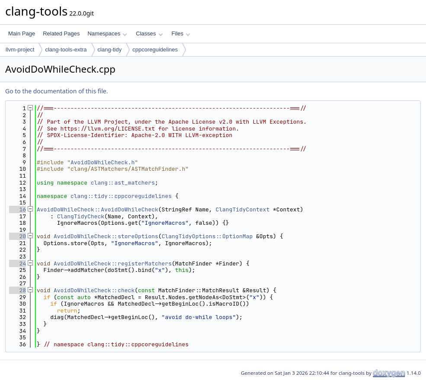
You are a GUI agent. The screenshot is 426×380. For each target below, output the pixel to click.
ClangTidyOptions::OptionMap (207, 236)
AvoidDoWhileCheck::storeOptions (106, 236)
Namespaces (107, 33)
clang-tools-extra (65, 49)
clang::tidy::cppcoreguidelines (121, 196)
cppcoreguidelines (155, 49)
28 (17, 290)
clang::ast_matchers (123, 182)
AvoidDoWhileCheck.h (102, 162)
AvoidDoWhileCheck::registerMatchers (113, 263)
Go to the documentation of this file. (56, 91)
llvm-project (20, 49)
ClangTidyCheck (80, 216)
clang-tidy (110, 49)
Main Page (21, 33)
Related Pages (61, 33)
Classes (149, 33)
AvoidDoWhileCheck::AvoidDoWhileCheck (97, 209)
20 (17, 236)
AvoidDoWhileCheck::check (94, 290)
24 (17, 263)
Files (181, 33)
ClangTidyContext (242, 209)
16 (17, 209)
